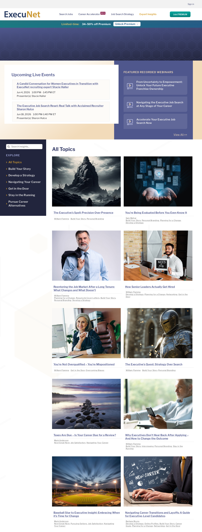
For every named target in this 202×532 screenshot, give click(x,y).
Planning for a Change (170, 220)
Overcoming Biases (95, 370)
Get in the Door (78, 370)
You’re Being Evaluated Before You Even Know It (156, 212)
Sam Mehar (131, 218)
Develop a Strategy (135, 223)
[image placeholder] (86, 157)
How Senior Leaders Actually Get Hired (150, 286)
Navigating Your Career (98, 442)
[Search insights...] (24, 146)
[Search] (8, 146)
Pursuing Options (79, 523)
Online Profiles (151, 523)
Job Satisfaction (78, 442)
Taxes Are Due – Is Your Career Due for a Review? (85, 435)
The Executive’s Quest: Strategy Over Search (153, 364)
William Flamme (61, 219)
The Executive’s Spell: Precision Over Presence (83, 212)
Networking (171, 294)
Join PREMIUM (180, 14)
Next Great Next (62, 442)
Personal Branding (95, 219)
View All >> (180, 134)
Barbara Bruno (132, 521)
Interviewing (148, 446)
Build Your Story (78, 219)
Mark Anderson (61, 440)
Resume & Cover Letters (88, 298)
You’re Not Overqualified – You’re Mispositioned (84, 364)
